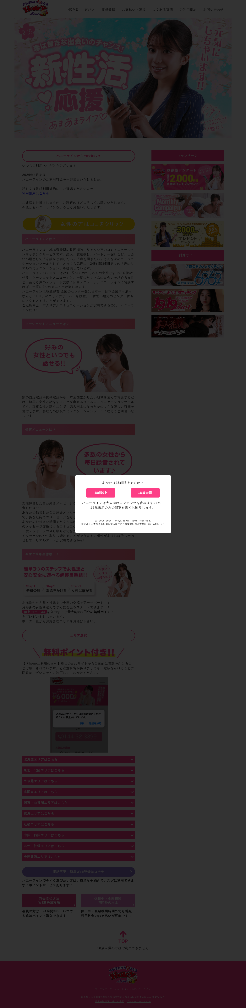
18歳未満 (145, 492)
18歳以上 (101, 492)
